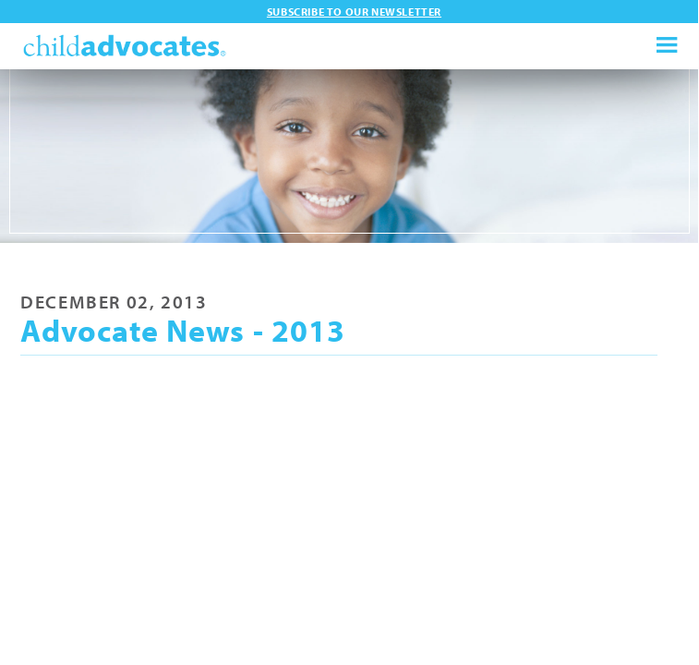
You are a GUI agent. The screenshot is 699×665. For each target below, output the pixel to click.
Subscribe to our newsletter (354, 11)
